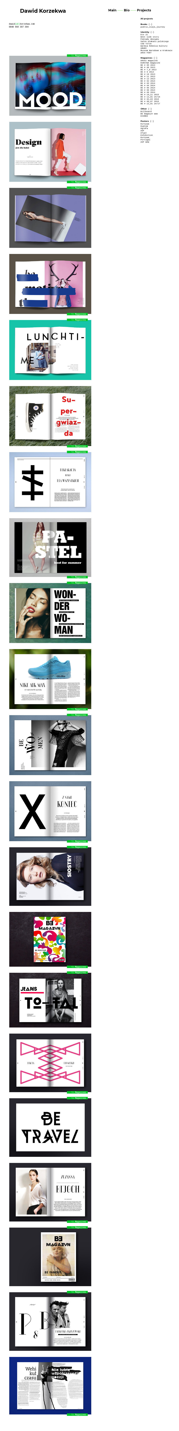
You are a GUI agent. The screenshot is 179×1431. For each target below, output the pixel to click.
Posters (145, 121)
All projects (147, 18)
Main (112, 10)
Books (144, 24)
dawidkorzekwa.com (22, 24)
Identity (145, 32)
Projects (144, 10)
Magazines (146, 58)
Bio (127, 10)
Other (144, 109)
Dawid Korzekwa (43, 11)
